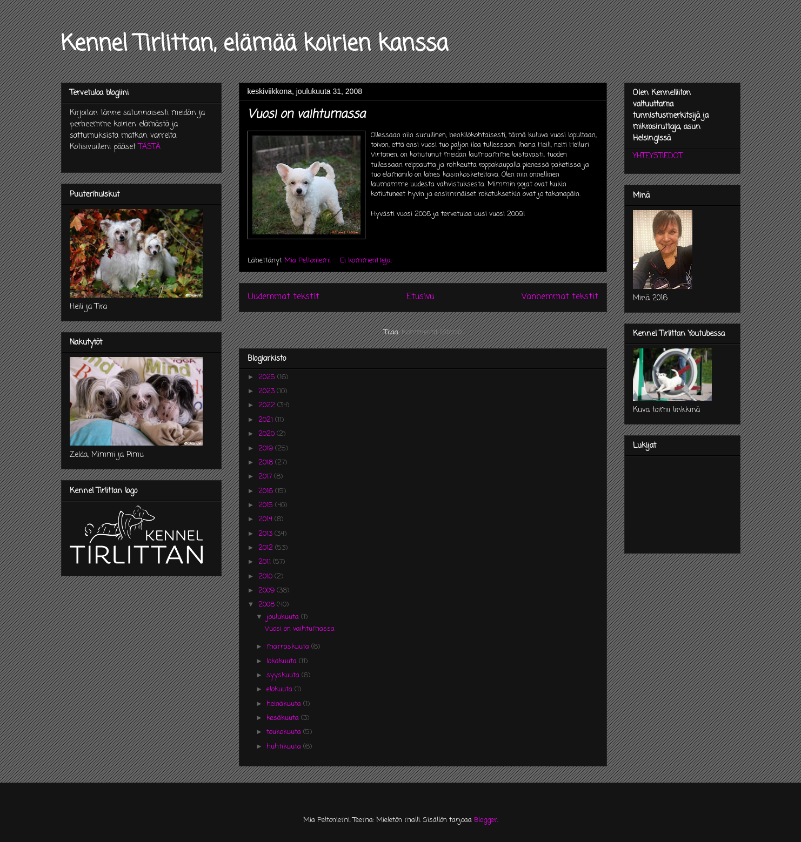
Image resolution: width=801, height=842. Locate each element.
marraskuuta (288, 647)
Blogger (485, 820)
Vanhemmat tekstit (560, 297)
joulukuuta (283, 617)
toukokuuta (284, 732)
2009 (267, 590)
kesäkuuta (283, 718)
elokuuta (280, 689)
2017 (266, 476)
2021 (266, 420)
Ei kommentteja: (367, 260)
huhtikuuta (284, 747)
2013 (266, 534)
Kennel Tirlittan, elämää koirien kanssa (254, 44)
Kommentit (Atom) (432, 332)
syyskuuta (284, 675)
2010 (266, 576)
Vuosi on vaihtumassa (306, 114)
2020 (267, 434)
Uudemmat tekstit (283, 297)
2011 (265, 562)
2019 (266, 448)
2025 (267, 377)
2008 (267, 604)
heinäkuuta (284, 704)
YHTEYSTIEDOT (658, 156)
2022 (267, 405)
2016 (266, 491)
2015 (266, 505)
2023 (267, 391)
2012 (266, 548)
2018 (266, 462)
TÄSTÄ (149, 147)
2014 (266, 519)
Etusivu (420, 297)
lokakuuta (282, 661)
